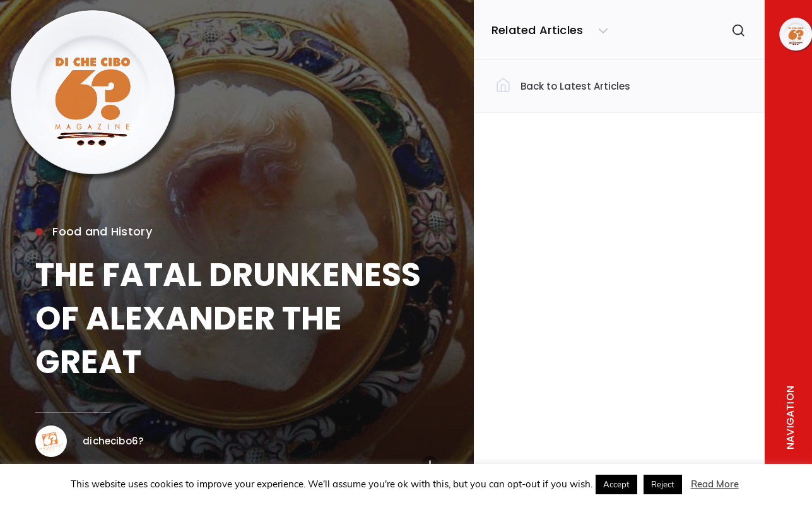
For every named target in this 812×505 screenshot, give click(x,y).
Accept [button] (616, 484)
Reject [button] (662, 484)
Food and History (93, 231)
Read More (715, 484)
